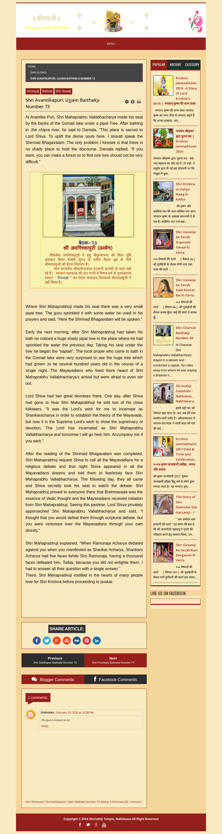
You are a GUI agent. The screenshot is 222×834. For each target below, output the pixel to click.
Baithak (47, 91)
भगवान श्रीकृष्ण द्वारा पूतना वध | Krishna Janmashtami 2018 (186, 141)
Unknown (47, 712)
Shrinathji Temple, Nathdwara (110, 819)
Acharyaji (33, 91)
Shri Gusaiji (38, 72)
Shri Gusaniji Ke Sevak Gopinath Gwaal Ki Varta (186, 242)
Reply (45, 726)
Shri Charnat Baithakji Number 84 (186, 332)
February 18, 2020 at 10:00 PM (75, 712)
